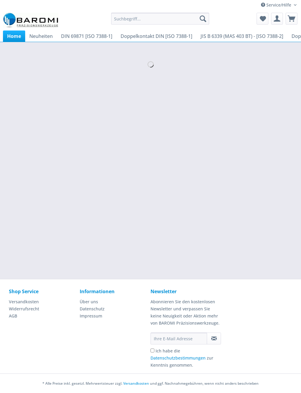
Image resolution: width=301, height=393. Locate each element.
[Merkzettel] (262, 19)
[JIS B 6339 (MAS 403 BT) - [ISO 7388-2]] (241, 36)
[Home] (14, 36)
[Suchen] (203, 19)
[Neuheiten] (41, 36)
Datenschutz (92, 309)
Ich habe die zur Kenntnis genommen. (181, 358)
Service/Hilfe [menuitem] (276, 5)
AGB (13, 316)
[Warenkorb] (291, 19)
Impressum (91, 316)
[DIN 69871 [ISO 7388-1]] (86, 36)
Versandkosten (24, 301)
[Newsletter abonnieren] (214, 338)
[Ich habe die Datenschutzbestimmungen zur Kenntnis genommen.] (152, 350)
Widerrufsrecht (24, 309)
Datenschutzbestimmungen (178, 358)
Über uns (89, 301)
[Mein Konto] (277, 19)
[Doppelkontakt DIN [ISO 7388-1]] (156, 36)
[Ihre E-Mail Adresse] (178, 338)
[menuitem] (160, 21)
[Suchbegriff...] (160, 19)
